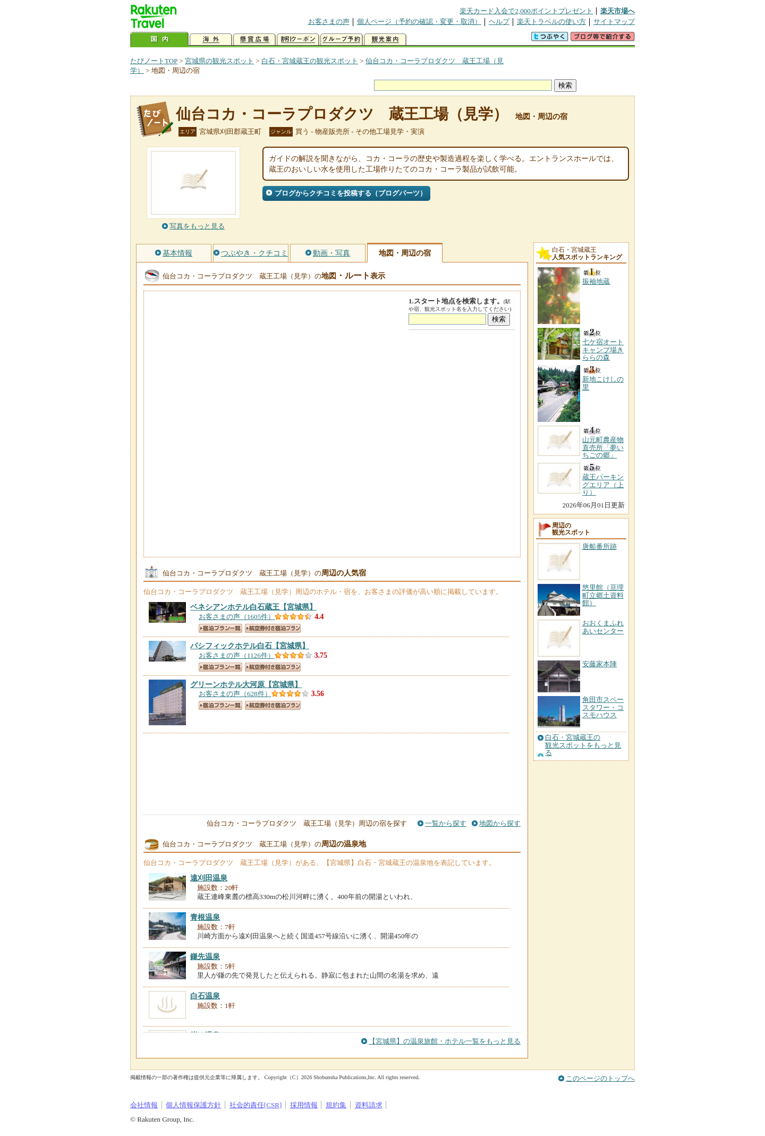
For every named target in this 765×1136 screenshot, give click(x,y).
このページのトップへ (600, 1078)
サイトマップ (614, 22)
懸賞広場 (254, 39)
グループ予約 (341, 39)
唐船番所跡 (599, 546)
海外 (211, 39)
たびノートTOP (153, 61)
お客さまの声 (329, 22)
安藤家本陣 (599, 664)
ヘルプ (499, 22)
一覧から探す (445, 823)
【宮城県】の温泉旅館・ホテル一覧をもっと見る (445, 1041)
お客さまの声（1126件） (237, 655)
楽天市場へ (617, 11)
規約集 (336, 1105)
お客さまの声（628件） (235, 694)
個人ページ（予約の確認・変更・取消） (419, 22)
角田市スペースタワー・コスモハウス (603, 707)
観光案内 (385, 39)
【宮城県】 (253, 607)
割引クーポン (298, 39)
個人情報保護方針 (193, 1105)
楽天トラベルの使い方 (551, 22)
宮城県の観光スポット (219, 61)
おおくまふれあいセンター (603, 626)
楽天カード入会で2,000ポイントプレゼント (526, 11)
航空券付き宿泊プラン (273, 628)
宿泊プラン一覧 (220, 628)
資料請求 (368, 1105)
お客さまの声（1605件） (237, 617)
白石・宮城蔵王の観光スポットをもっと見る (583, 745)
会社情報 (144, 1105)
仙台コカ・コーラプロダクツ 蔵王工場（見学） (342, 114)
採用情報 (304, 1105)
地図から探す (500, 823)
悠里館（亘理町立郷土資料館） (603, 595)
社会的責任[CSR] (256, 1105)
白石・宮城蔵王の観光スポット (309, 61)
